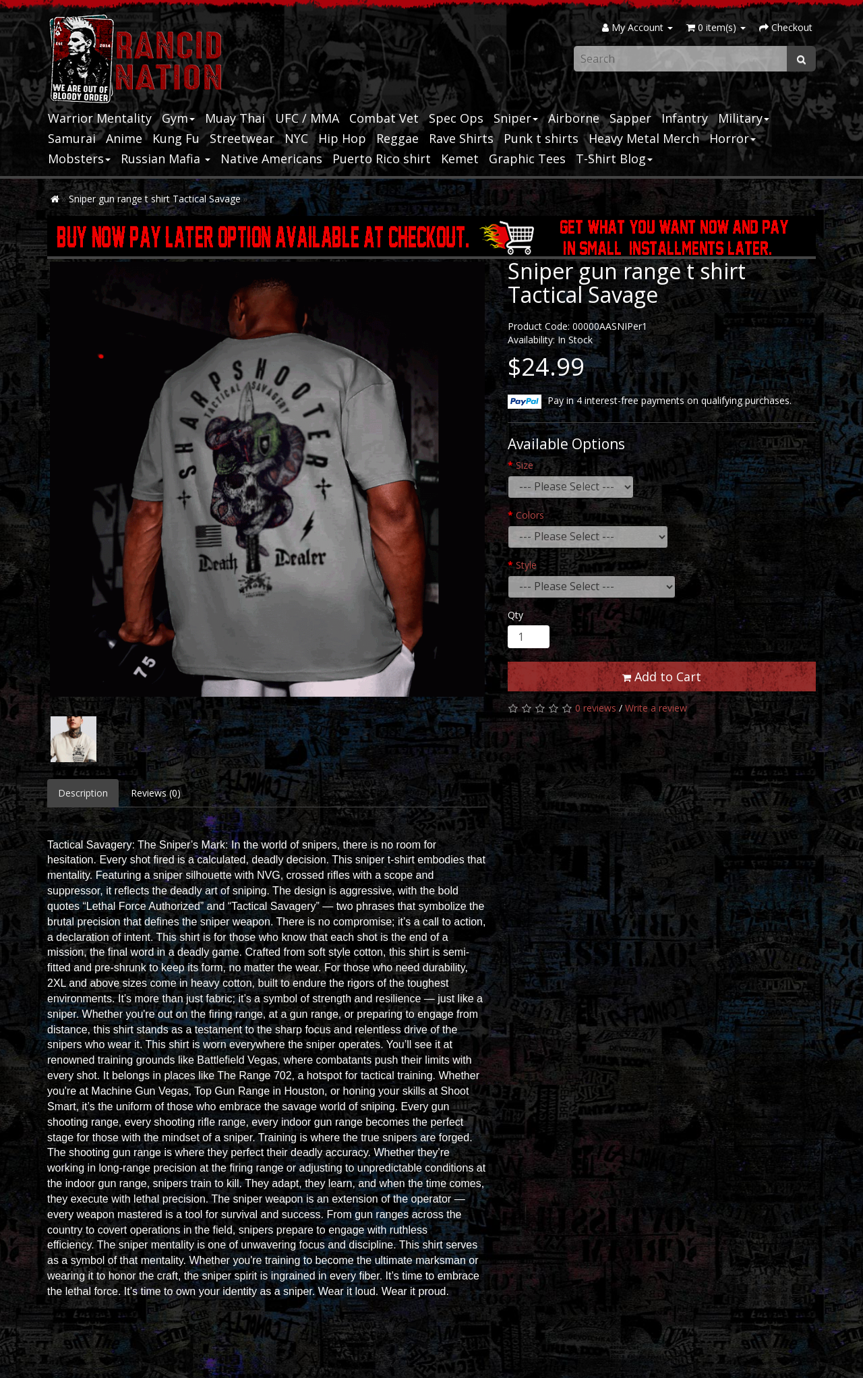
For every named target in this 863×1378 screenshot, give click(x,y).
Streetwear (242, 138)
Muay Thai (235, 118)
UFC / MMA (307, 118)
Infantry (684, 118)
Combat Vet (384, 118)
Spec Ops (456, 118)
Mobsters (79, 158)
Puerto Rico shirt (381, 158)
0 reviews (595, 707)
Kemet (460, 158)
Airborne (573, 118)
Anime (124, 138)
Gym (178, 118)
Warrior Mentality (100, 118)
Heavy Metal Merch (644, 138)
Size (524, 465)
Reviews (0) (156, 792)
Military (743, 118)
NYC (296, 138)
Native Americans (271, 158)
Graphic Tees (527, 158)
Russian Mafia (165, 158)
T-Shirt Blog (614, 158)
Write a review (656, 707)
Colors (530, 515)
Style (526, 564)
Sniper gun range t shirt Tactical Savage (155, 198)
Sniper (516, 118)
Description (83, 792)
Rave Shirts (461, 138)
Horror (732, 138)
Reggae (397, 138)
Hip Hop (342, 138)
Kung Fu (176, 138)
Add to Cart (661, 676)
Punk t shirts (541, 138)
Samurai (72, 138)
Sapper (630, 118)
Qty (515, 614)
